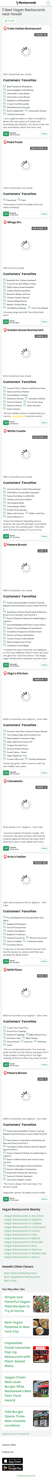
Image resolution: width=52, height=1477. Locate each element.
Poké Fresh (14, 142)
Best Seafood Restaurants (20, 1273)
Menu (44, 134)
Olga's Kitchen (17, 673)
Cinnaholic (15, 781)
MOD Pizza (14, 969)
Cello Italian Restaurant (24, 28)
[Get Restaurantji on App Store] (12, 1461)
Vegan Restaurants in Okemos (23, 1249)
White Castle (16, 431)
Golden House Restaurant (25, 330)
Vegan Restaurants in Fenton (22, 1231)
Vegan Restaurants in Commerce (25, 1227)
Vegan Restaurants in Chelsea (23, 1223)
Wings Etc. (14, 222)
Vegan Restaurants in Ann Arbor (24, 1216)
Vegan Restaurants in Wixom (22, 1257)
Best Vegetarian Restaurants (22, 1277)
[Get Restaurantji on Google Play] (12, 1468)
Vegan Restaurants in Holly (20, 1234)
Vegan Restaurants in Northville (23, 1242)
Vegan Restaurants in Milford (22, 1238)
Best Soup (10, 1280)
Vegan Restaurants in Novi (20, 1246)
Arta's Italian (16, 856)
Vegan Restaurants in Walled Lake (25, 1253)
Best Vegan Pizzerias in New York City (17, 1327)
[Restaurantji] (26, 2)
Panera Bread (17, 544)
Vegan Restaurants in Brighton (23, 1219)
